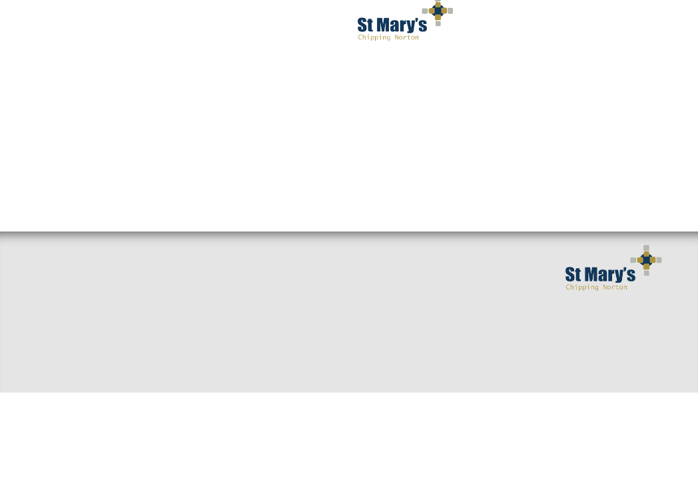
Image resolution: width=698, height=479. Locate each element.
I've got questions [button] (178, 26)
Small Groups (178, 255)
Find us (54, 298)
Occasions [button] (462, 80)
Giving (268, 362)
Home (50, 255)
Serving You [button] (556, 26)
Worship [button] (273, 26)
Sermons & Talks (186, 276)
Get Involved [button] (467, 26)
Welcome (58, 276)
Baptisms (274, 340)
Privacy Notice (554, 80)
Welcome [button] (82, 26)
